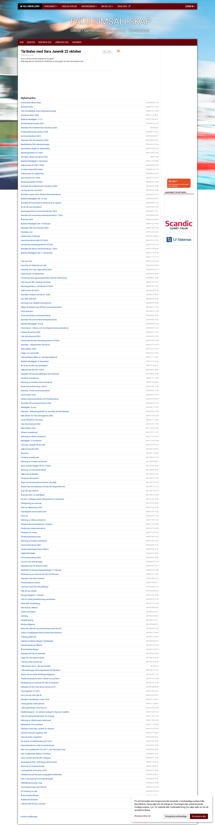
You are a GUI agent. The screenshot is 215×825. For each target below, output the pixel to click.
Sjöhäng (24, 616)
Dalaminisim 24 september (32, 274)
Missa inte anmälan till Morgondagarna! (38, 674)
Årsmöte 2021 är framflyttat (32, 495)
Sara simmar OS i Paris (30, 178)
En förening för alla (29, 791)
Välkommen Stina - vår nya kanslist (36, 666)
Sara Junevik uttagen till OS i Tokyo (36, 466)
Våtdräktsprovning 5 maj (31, 783)
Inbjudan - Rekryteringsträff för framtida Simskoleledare (45, 411)
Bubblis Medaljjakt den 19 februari (35, 224)
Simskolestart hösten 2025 (32, 123)
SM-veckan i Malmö (29, 607)
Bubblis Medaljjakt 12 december (35, 361)
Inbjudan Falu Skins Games (32, 578)
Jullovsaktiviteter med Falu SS (34, 708)
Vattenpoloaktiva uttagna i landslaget (37, 641)
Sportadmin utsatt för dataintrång (35, 148)
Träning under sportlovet (31, 662)
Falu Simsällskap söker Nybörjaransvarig (38, 111)
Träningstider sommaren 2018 (34, 770)
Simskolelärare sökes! (30, 582)
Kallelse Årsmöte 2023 (30, 332)
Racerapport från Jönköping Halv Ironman (39, 762)
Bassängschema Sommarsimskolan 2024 (39, 211)
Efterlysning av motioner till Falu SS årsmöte (40, 574)
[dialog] (171, 808)
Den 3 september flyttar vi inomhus (36, 754)
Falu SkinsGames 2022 (30, 424)
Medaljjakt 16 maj (28, 407)
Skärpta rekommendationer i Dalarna (36, 524)
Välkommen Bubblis (29, 474)
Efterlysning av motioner (31, 503)
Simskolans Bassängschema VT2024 (37, 244)
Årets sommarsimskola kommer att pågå (38, 482)
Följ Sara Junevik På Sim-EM (33, 445)
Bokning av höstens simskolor (34, 461)
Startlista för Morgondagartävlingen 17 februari (41, 570)
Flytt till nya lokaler (29, 591)
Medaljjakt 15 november (31, 441)
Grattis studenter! (28, 612)
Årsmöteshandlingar (30, 649)
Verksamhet (50, 6)
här (82, 61)
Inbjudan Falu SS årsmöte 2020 (34, 566)
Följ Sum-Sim (26, 261)
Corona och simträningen (32, 562)
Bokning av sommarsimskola (33, 470)
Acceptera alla (199, 816)
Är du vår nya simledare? (31, 207)
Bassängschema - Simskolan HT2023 (37, 286)
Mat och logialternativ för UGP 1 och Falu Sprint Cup (43, 749)
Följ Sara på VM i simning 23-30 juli (36, 282)
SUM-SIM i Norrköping (30, 603)
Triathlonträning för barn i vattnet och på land (40, 678)
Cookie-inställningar (28, 816)
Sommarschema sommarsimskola (36, 315)
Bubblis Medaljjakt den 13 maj (34, 198)
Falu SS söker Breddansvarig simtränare (38, 599)
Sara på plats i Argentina (31, 737)
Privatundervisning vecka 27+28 (34, 132)
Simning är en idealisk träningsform (36, 303)
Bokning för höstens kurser (32, 766)
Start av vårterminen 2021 (31, 507)
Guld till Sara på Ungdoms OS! (34, 733)
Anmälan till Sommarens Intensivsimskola (39, 320)
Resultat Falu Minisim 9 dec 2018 (35, 699)
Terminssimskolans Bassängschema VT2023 (40, 340)
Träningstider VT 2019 (30, 691)
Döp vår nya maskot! (30, 491)
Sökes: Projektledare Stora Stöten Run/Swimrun (41, 633)
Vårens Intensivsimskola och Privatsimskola (40, 399)
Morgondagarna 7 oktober (32, 595)
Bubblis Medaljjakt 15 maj (32, 324)
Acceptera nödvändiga (176, 816)
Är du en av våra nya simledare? (34, 365)
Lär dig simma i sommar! (31, 190)
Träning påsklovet (28, 637)
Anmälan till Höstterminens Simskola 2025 (39, 128)
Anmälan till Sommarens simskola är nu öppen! (41, 203)
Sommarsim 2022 (28, 395)
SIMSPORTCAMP (28, 553)
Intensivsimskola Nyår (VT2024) (34, 240)
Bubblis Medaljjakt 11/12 (31, 119)
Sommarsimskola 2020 (31, 545)
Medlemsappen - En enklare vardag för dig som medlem (45, 712)
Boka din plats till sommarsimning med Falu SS (41, 628)
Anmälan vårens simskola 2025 (34, 157)
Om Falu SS (107, 6)
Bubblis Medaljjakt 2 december (34, 161)
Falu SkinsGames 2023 (30, 336)
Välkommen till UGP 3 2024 (32, 165)
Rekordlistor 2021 (28, 428)
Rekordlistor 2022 (28, 349)
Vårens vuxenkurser (29, 432)
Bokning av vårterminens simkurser (36, 720)
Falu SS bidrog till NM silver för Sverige (37, 716)
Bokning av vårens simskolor (33, 436)
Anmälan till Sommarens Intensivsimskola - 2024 (41, 215)
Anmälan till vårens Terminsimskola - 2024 (39, 249)
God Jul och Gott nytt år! (31, 695)
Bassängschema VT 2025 (32, 153)
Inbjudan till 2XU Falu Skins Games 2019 (38, 687)
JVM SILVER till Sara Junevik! (33, 804)
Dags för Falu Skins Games (32, 658)
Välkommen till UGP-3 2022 (32, 370)
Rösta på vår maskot (30, 478)
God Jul (24, 516)
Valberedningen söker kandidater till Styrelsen (40, 670)
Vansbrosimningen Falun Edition (35, 549)
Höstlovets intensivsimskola (33, 528)
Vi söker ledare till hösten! (32, 169)
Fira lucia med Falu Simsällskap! (34, 587)
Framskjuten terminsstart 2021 (34, 512)
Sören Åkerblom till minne (32, 420)
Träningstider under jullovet (32, 703)
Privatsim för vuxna (29, 532)
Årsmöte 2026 (27, 107)
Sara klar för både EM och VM (33, 265)
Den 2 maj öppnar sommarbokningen (37, 779)
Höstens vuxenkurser (30, 378)
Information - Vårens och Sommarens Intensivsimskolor (45, 328)
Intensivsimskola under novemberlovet (37, 745)
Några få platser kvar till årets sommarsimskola (41, 307)
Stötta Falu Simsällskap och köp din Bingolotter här (43, 486)
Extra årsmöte (27, 311)
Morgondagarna (28, 624)
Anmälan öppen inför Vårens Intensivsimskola (40, 194)
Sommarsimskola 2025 (31, 136)
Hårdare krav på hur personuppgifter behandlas (41, 774)
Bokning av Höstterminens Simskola (36, 382)
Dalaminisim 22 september (32, 173)
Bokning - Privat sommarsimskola (35, 390)
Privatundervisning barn (31, 537)
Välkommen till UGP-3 (30, 290)
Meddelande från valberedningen (35, 144)
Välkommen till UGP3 (30, 449)
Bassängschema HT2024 (31, 182)
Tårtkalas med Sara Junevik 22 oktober (51, 51)
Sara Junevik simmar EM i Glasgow (36, 758)
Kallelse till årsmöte (29, 799)
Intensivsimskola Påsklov (32, 645)
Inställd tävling (27, 620)
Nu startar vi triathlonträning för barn (36, 741)
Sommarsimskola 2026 (31, 103)
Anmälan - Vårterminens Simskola (35, 345)
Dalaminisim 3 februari (30, 236)
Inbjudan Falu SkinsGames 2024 (34, 228)
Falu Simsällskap (30, 6)
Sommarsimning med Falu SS (33, 787)
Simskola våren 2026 (30, 115)
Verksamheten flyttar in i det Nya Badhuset (39, 357)
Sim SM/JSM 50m (28, 299)
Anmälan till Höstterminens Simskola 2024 (39, 186)
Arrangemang (89, 6)
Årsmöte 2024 (27, 219)
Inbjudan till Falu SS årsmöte (33, 653)
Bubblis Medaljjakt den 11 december (36, 253)
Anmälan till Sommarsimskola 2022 (36, 403)
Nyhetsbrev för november (32, 724)
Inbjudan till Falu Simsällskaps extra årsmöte (40, 374)
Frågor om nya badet (30, 353)
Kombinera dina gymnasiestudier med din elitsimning (44, 278)
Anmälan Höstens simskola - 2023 (35, 294)
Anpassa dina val (142, 816)
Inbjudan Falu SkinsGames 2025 (34, 140)
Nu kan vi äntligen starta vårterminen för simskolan (42, 499)
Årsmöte (24, 453)
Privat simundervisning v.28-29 (34, 386)
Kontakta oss (26, 232)
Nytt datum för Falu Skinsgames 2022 (37, 416)
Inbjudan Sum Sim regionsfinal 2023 (36, 269)
